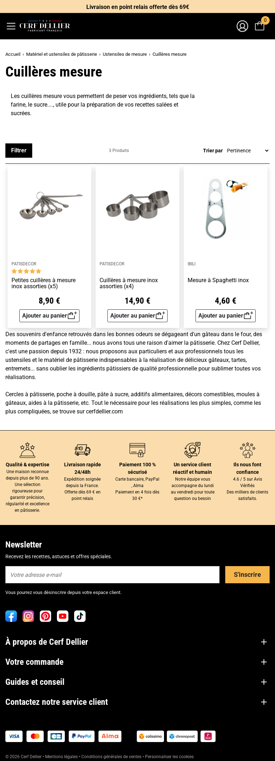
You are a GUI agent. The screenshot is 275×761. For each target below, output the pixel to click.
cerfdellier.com (104, 411)
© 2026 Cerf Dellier (24, 756)
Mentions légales (61, 756)
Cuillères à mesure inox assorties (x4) (129, 283)
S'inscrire (247, 574)
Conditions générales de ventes (111, 756)
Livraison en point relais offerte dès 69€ (137, 7)
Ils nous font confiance (247, 468)
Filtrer (18, 150)
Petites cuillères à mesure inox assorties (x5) (43, 283)
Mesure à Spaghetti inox (218, 280)
